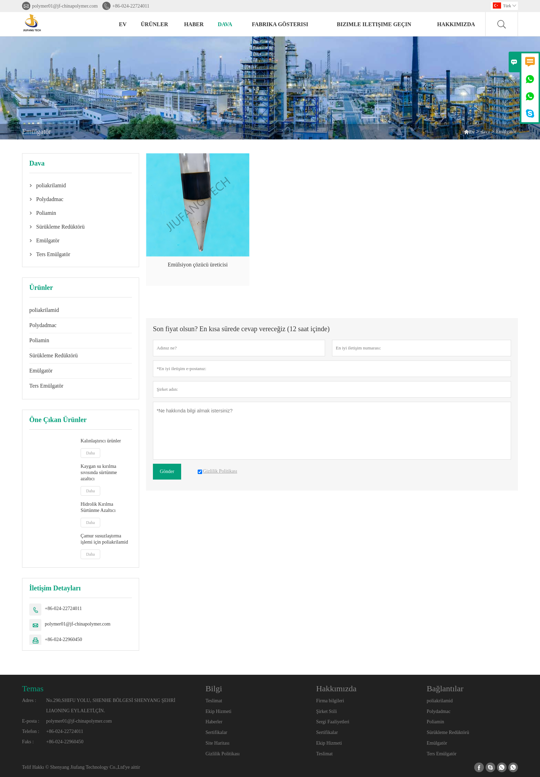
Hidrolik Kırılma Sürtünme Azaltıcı (98, 507)
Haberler (214, 721)
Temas (32, 688)
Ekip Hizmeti (218, 711)
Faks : (28, 741)
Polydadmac (49, 199)
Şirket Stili (326, 711)
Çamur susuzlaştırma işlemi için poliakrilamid (104, 539)
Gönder (167, 471)
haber (194, 24)
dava (225, 24)
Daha (90, 453)
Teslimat (214, 700)
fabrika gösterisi (280, 24)
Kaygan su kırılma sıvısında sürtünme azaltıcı (99, 472)
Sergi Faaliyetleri (333, 721)
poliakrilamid (51, 185)
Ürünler (154, 24)
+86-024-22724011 (130, 6)
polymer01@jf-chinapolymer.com (65, 6)
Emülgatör (48, 240)
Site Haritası (218, 743)
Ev (122, 24)
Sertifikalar (216, 732)
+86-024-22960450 (63, 639)
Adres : (29, 700)
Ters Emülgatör (53, 254)
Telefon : (30, 731)
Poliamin (46, 213)
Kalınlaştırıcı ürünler (101, 440)
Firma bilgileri (330, 700)
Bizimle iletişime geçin (374, 24)
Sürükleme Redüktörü (60, 227)
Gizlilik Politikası (223, 753)
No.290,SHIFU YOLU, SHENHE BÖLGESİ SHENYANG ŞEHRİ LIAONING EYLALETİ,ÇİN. (110, 705)
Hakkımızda (456, 24)
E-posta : (30, 721)
